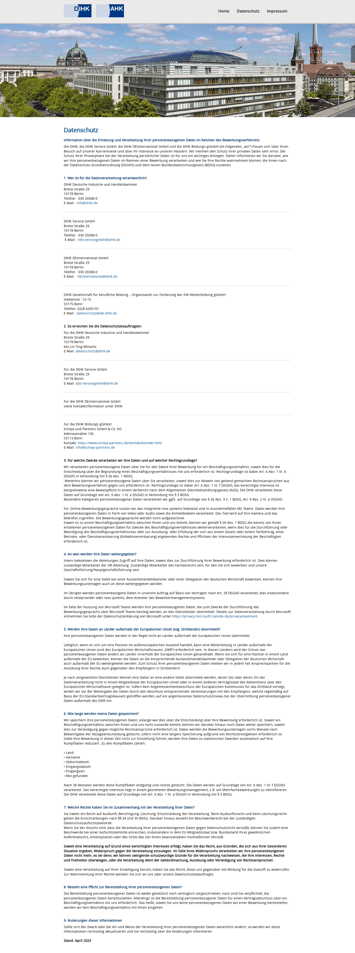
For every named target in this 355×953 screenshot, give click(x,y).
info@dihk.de (87, 203)
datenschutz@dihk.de (93, 351)
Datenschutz (248, 11)
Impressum (277, 11)
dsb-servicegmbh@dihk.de (97, 383)
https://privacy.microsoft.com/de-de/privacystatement (214, 616)
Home (223, 11)
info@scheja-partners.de (95, 447)
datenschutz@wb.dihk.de (97, 313)
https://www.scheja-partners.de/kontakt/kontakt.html (120, 443)
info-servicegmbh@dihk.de (98, 239)
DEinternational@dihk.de (97, 276)
